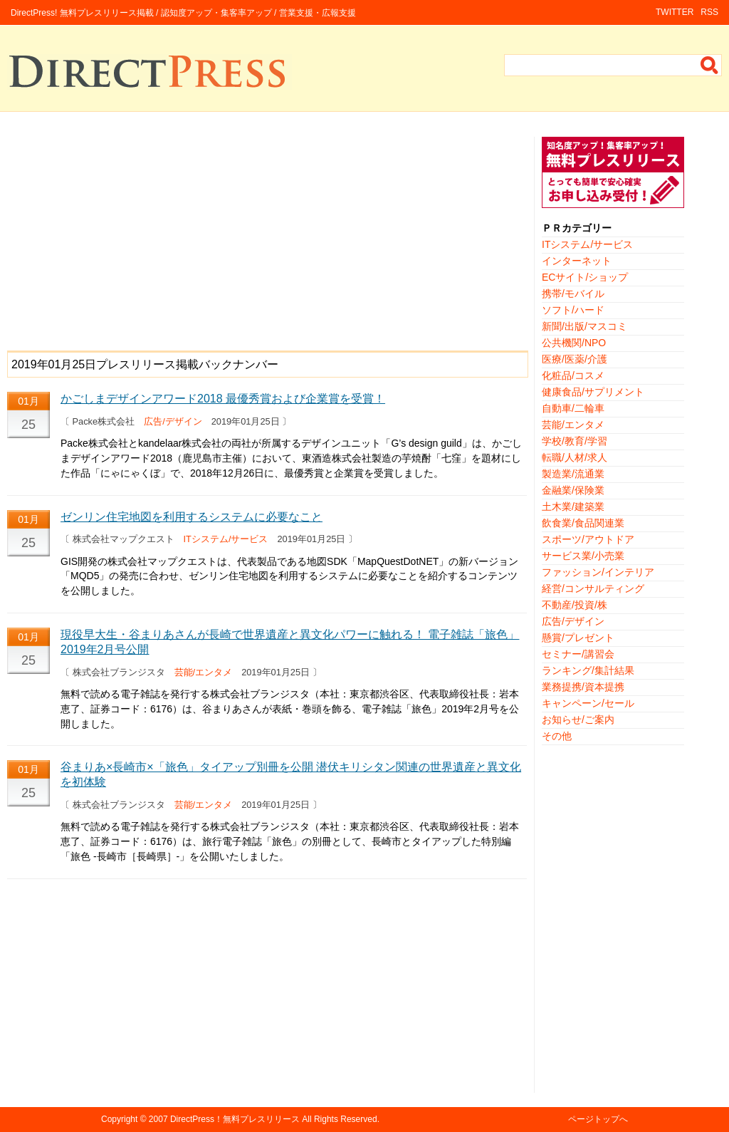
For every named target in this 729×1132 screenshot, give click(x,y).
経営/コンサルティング (593, 588)
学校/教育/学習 (574, 441)
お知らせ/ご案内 (578, 719)
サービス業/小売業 (583, 555)
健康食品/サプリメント (593, 392)
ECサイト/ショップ (585, 277)
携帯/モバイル (573, 293)
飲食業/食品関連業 (583, 523)
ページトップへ (598, 1119)
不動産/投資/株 (574, 605)
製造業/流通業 (573, 473)
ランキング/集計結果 (588, 670)
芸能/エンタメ (203, 672)
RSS (709, 12)
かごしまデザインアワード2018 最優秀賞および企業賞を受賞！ (223, 399)
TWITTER (674, 12)
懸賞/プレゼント (578, 637)
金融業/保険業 (573, 490)
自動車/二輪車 (573, 408)
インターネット (577, 260)
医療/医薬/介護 (574, 359)
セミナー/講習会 (578, 654)
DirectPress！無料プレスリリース (235, 1119)
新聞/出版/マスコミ (584, 326)
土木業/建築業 (573, 506)
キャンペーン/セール (588, 703)
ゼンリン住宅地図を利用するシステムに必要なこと (191, 517)
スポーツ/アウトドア (588, 539)
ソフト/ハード (573, 310)
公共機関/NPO (574, 342)
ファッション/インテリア (598, 572)
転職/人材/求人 (574, 457)
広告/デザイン (173, 421)
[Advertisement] (267, 236)
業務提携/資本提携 (583, 686)
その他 (557, 736)
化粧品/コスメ (573, 375)
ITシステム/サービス (226, 539)
